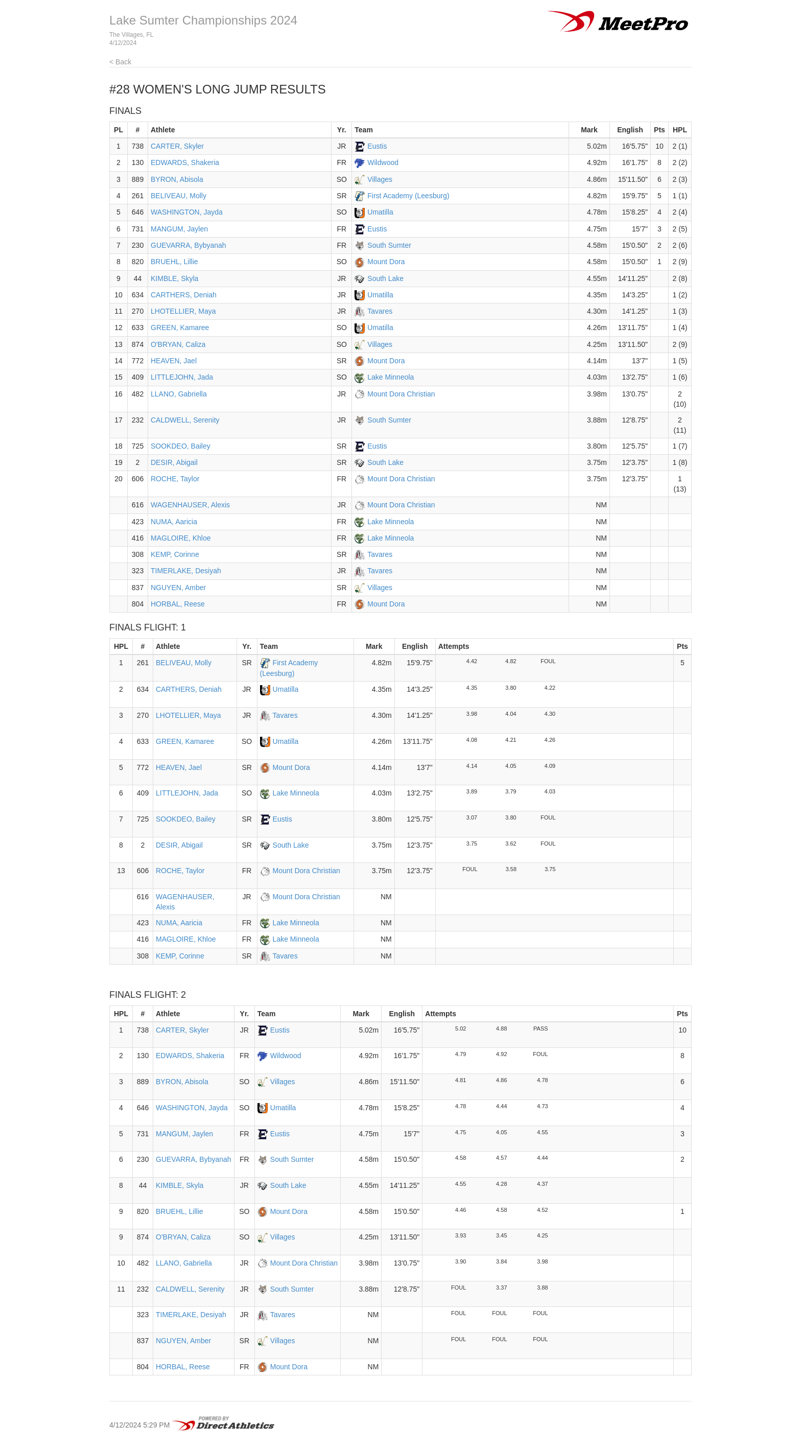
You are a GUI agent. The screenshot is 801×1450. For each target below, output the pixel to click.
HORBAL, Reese (178, 604)
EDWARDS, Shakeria (185, 162)
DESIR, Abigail (174, 462)
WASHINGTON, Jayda (187, 212)
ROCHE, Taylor (175, 479)
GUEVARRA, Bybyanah (188, 245)
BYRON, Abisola (177, 179)
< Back (120, 62)
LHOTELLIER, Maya (183, 311)
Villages (379, 179)
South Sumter (389, 245)
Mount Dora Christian (401, 394)
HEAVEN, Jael (174, 361)
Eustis (377, 146)
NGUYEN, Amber (178, 587)
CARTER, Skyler (177, 146)
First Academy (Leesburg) (408, 196)
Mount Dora (386, 262)
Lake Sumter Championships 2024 (203, 20)
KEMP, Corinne (175, 554)
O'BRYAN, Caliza (178, 344)
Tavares (379, 311)
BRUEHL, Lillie (174, 262)
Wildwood (382, 162)
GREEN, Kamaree (180, 327)
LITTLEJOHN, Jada (182, 377)
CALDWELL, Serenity (185, 420)
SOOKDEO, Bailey (180, 446)
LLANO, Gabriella (179, 394)
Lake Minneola (390, 377)
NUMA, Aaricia (174, 522)
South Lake (385, 278)
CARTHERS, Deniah (184, 295)
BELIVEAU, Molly (178, 196)
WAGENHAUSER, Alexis (190, 505)
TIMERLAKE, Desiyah (186, 571)
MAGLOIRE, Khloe (181, 538)
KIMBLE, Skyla (174, 278)
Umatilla (380, 212)
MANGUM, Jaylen (179, 229)
